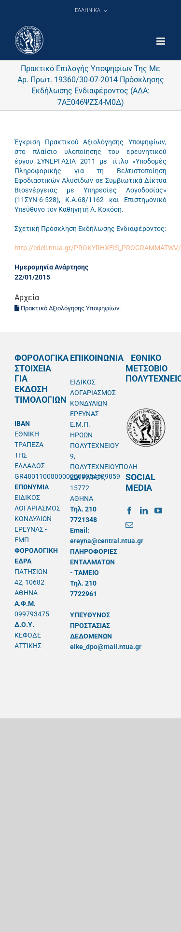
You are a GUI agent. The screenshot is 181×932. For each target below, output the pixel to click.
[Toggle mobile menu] (161, 41)
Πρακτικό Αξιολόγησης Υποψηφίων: (68, 308)
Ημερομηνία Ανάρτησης (51, 267)
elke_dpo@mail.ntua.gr (105, 647)
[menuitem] (91, 10)
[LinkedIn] (144, 510)
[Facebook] (129, 510)
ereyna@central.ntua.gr (106, 541)
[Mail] (129, 525)
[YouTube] (158, 510)
